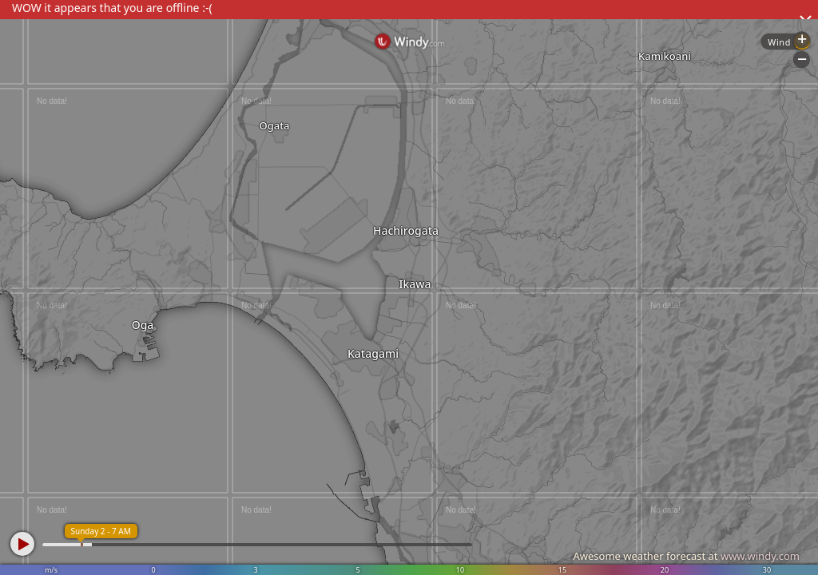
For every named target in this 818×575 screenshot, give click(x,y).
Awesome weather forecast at (686, 556)
